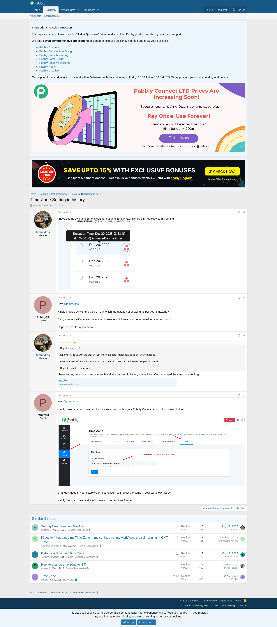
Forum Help (225, 600)
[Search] (238, 9)
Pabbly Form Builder (51, 58)
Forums (51, 9)
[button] (78, 9)
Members (89, 9)
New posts (35, 16)
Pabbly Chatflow (49, 70)
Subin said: (66, 342)
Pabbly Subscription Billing (55, 51)
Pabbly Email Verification (54, 62)
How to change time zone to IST (63, 564)
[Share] (239, 212)
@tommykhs (71, 303)
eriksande (46, 530)
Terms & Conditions (188, 600)
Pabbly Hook (47, 66)
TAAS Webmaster (50, 557)
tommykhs (38, 205)
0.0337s (222, 605)
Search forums (52, 16)
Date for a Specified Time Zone (62, 553)
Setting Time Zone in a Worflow (63, 526)
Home (36, 9)
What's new (68, 9)
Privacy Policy (209, 600)
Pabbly (63, 380)
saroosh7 (45, 568)
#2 (244, 297)
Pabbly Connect (49, 47)
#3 (244, 335)
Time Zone (48, 576)
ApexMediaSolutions (51, 545)
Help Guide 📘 (70, 579)
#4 (244, 395)
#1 (244, 212)
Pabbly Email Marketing (53, 55)
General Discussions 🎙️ (79, 530)
